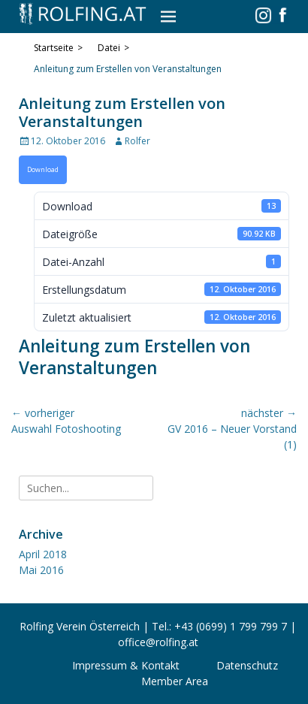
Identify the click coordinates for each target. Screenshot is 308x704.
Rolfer (137, 140)
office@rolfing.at (158, 642)
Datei (113, 48)
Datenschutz (247, 665)
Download (43, 169)
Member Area (174, 681)
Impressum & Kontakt (126, 665)
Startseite (58, 48)
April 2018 (43, 554)
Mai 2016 (41, 570)
